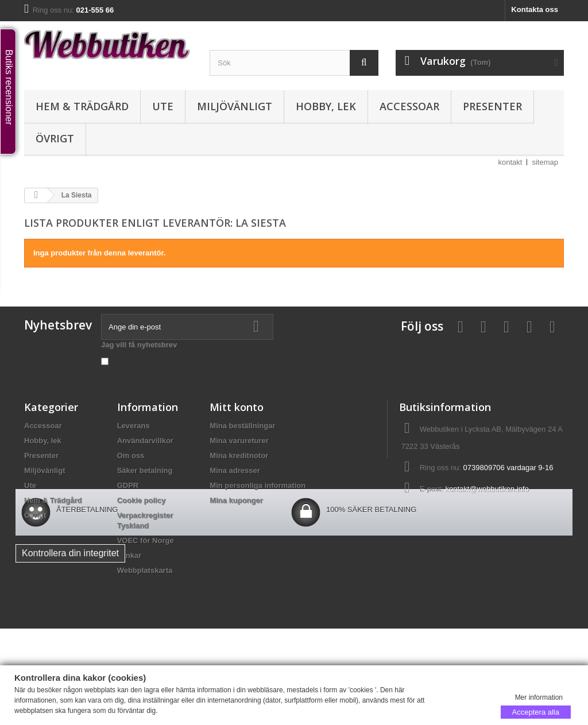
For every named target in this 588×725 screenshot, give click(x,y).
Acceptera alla (535, 711)
